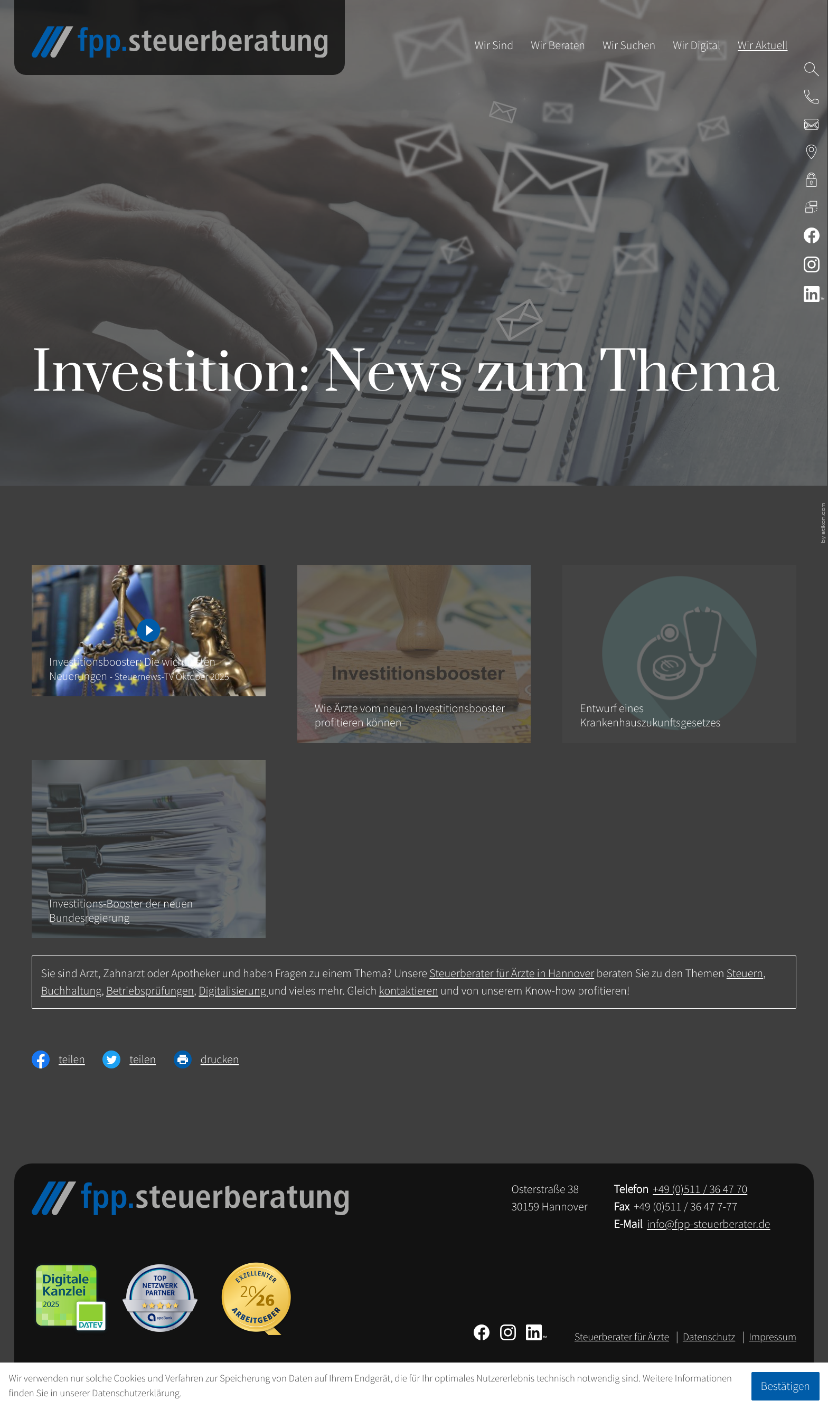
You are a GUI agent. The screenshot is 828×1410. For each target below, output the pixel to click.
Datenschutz (709, 1337)
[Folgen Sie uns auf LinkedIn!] (811, 294)
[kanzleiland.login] (811, 179)
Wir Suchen (629, 45)
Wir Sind (494, 45)
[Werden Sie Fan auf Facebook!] (812, 235)
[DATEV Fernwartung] (811, 207)
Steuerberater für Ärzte (622, 1337)
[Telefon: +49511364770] (700, 1189)
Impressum (772, 1337)
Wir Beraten (558, 45)
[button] (811, 96)
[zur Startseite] (179, 42)
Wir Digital (696, 45)
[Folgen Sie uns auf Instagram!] (812, 264)
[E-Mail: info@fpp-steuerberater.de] (811, 124)
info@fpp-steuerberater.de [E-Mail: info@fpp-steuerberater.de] (708, 1224)
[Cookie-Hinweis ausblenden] (785, 1386)
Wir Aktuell (762, 45)
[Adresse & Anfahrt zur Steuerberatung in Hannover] (811, 152)
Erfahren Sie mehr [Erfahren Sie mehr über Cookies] (219, 1393)
